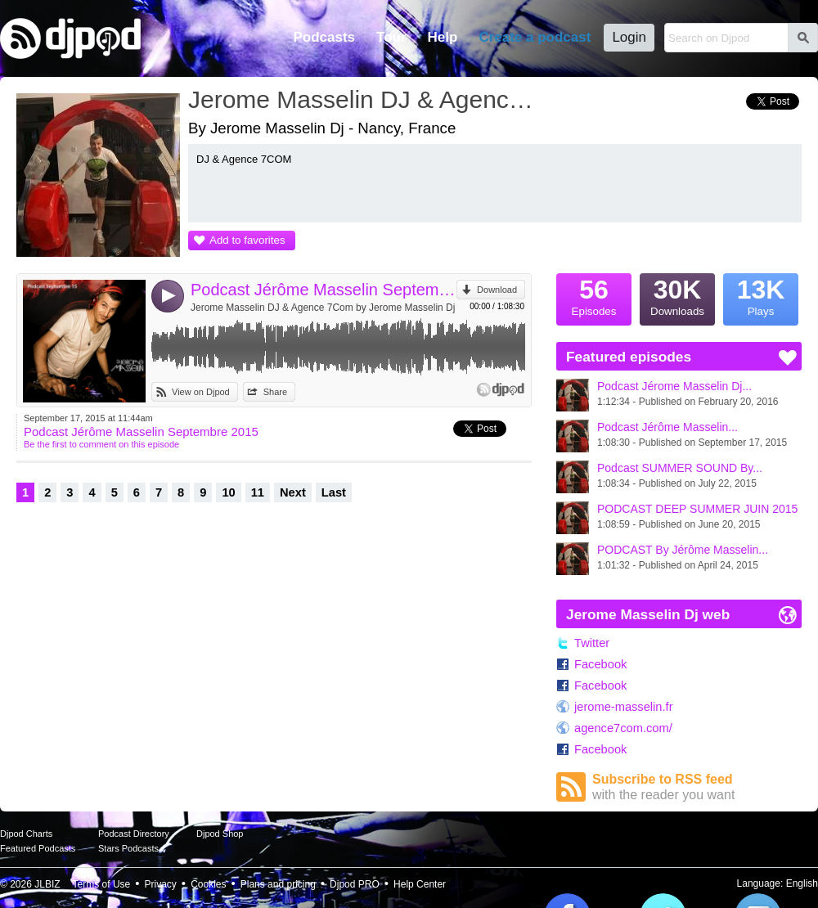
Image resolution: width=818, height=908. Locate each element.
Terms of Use (102, 884)
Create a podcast (535, 37)
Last (333, 492)
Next (293, 492)
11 (257, 492)
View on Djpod (201, 392)
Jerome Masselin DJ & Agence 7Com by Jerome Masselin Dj (323, 307)
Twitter (591, 643)
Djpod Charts (26, 833)
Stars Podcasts (128, 848)
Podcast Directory (133, 833)
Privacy (161, 884)
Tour (391, 37)
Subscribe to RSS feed (697, 787)
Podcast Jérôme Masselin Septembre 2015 (323, 290)
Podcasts (324, 37)
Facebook (600, 664)
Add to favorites (247, 240)
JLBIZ (47, 884)
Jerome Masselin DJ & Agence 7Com (364, 99)
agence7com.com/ (623, 728)
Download (497, 289)
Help (443, 37)
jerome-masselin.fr (623, 706)
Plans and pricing (278, 884)
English (802, 883)
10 (228, 492)
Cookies (208, 884)
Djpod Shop (220, 833)
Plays (760, 295)
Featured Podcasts (37, 848)
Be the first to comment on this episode (101, 444)
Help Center (419, 884)
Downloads (677, 295)
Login (629, 37)
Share (275, 392)
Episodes (593, 295)
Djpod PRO (355, 884)
